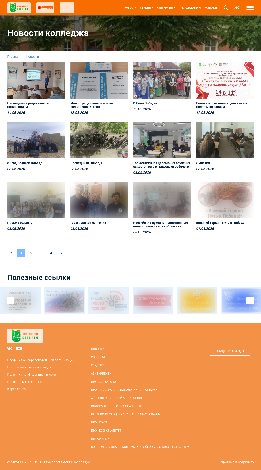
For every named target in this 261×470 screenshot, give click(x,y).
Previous (10, 300)
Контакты (211, 7)
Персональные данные (25, 382)
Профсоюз (99, 422)
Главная (13, 57)
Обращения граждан (230, 351)
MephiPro (246, 462)
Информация (101, 438)
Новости (130, 7)
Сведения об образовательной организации (40, 360)
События (98, 357)
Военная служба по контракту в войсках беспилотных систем (140, 447)
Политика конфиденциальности (31, 374)
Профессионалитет (106, 430)
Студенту (146, 7)
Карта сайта (16, 389)
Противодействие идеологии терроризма (124, 390)
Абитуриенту (166, 7)
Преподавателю (190, 7)
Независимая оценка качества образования (126, 414)
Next (250, 300)
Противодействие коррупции (29, 367)
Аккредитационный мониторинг (117, 398)
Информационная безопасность (116, 406)
